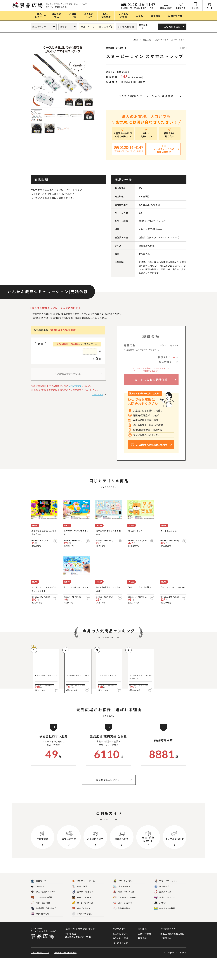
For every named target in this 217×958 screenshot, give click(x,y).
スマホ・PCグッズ (83, 892)
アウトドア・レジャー (166, 881)
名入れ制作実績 (120, 938)
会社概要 (142, 929)
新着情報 (142, 938)
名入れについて (120, 933)
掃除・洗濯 (79, 886)
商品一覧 (147, 39)
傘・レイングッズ (82, 903)
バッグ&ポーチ (81, 908)
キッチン (37, 886)
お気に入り (180, 8)
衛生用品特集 (121, 908)
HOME (135, 39)
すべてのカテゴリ (82, 913)
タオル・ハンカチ (164, 897)
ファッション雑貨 (41, 897)
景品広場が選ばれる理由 (172, 933)
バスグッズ (161, 886)
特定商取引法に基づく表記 (65, 952)
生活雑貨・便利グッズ (43, 908)
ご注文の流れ (119, 929)
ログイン (195, 8)
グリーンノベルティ (124, 881)
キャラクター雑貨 (164, 908)
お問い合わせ (74, 385)
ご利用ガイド (97, 394)
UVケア (160, 903)
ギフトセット (121, 886)
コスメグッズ (162, 892)
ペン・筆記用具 (40, 903)
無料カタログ (166, 8)
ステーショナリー (123, 903)
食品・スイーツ (81, 897)
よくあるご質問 (120, 942)
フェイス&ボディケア (43, 892)
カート (210, 7)
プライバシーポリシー (40, 952)
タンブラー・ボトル (83, 881)
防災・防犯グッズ (123, 892)
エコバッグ (38, 881)
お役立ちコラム (168, 929)
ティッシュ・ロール (124, 897)
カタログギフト (40, 913)
